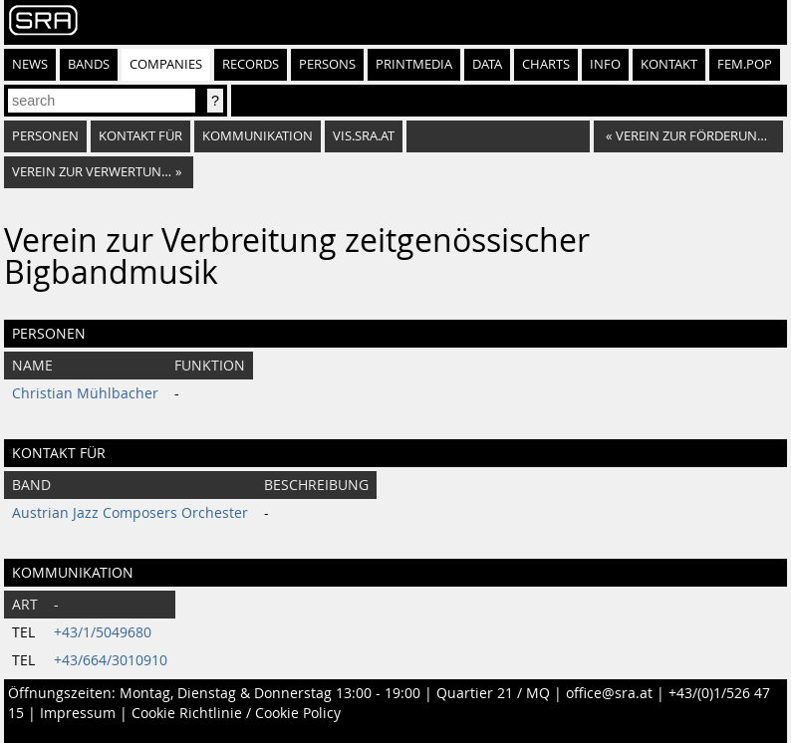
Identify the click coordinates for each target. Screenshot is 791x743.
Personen (45, 135)
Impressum (78, 713)
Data (487, 64)
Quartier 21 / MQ (493, 693)
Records (250, 64)
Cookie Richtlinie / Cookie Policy (236, 713)
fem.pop (744, 64)
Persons (327, 64)
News (30, 64)
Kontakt (669, 64)
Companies (166, 64)
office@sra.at (609, 693)
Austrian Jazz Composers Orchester (130, 513)
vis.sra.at (364, 135)
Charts (546, 64)
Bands (89, 64)
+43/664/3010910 (110, 660)
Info (605, 64)
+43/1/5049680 (102, 632)
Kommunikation (257, 135)
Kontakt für (140, 135)
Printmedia (414, 64)
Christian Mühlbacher (85, 393)
